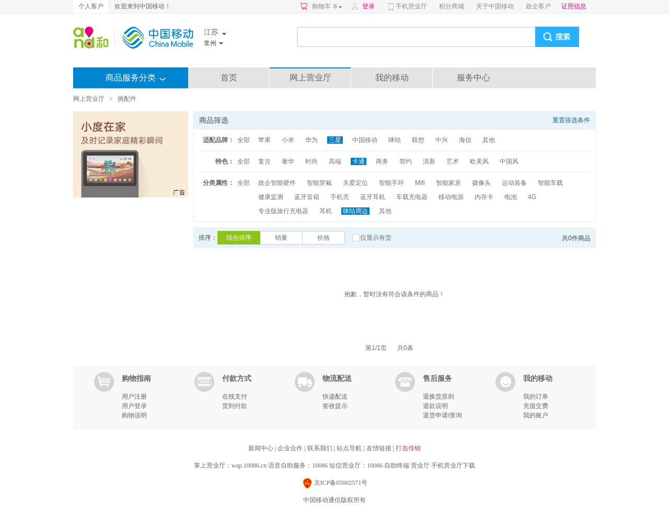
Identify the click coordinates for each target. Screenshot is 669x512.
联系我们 (320, 448)
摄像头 (481, 183)
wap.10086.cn (249, 465)
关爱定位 (355, 183)
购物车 (327, 6)
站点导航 (350, 448)
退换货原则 (438, 396)
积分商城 (451, 6)
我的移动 (392, 77)
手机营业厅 (411, 6)
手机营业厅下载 (453, 465)
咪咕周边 (355, 211)
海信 (465, 140)
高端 (335, 161)
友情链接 (379, 448)
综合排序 (238, 237)
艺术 (452, 161)
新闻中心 (261, 448)
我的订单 (535, 396)
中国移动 (364, 140)
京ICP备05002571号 (335, 483)
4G (532, 197)
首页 (229, 77)
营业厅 (420, 465)
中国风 (509, 161)
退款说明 (435, 406)
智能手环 (391, 183)
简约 (405, 161)
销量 (281, 237)
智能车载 (550, 183)
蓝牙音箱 (306, 197)
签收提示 (335, 406)
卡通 (358, 161)
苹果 (264, 140)
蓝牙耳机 (372, 197)
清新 (429, 161)
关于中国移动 (495, 6)
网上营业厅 (310, 77)
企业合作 (291, 448)
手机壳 (339, 197)
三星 (335, 140)
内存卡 (484, 197)
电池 (510, 197)
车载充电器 (412, 197)
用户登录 (134, 406)
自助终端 (396, 465)
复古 (264, 161)
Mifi (420, 183)
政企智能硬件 (277, 183)
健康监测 (270, 197)
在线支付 (234, 396)
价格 (323, 237)
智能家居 (448, 183)
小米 (288, 140)
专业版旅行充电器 (283, 211)
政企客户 (538, 6)
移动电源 (451, 197)
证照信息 (573, 6)
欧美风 (479, 161)
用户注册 (134, 396)
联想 (418, 140)
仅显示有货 (375, 237)
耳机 (325, 211)
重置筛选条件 (571, 120)
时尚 (311, 161)
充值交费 (535, 406)
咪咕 (394, 140)
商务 (382, 161)
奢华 (288, 161)
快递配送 (335, 396)
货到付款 (234, 406)
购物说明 (134, 415)
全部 (243, 140)
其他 (488, 140)
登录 (368, 6)
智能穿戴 (319, 183)
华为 (311, 140)
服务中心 (473, 77)
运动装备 (514, 183)
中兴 (441, 140)
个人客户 (90, 6)
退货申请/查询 (442, 415)
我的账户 (535, 415)
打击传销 (408, 448)
